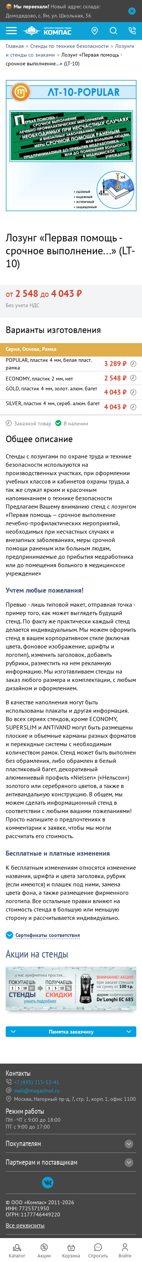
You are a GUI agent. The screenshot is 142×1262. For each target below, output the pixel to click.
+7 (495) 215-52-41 (36, 1082)
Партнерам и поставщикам (69, 1162)
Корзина (71, 1255)
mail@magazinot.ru (37, 1090)
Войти (125, 1255)
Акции (44, 1255)
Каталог (17, 1255)
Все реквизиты (25, 1225)
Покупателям (69, 1143)
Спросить (98, 1255)
